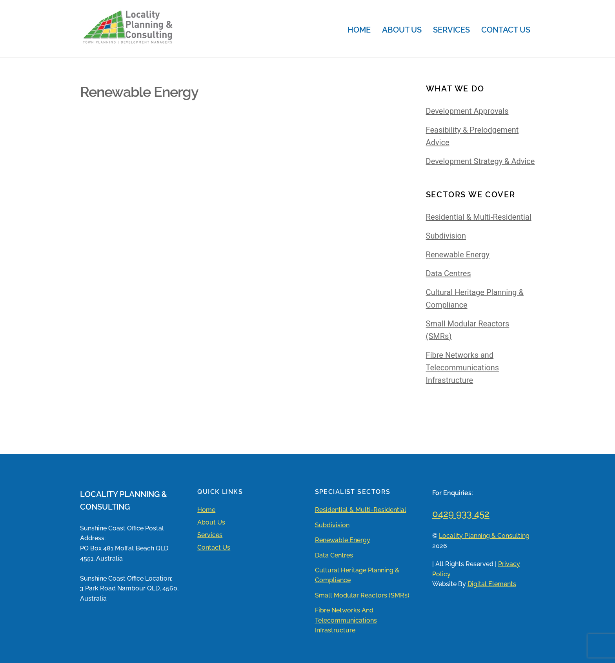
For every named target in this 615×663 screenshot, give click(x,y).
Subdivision (446, 235)
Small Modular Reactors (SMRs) (362, 595)
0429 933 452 (460, 513)
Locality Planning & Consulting (484, 535)
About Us (402, 30)
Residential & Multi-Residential (478, 217)
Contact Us (505, 30)
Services (451, 30)
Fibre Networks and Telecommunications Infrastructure (462, 367)
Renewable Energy (457, 254)
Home (359, 30)
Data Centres (448, 273)
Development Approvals (467, 111)
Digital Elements (492, 584)
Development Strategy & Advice (480, 161)
